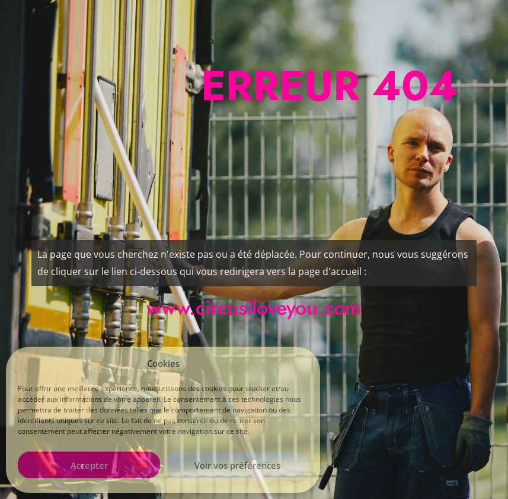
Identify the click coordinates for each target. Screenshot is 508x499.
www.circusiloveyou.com (253, 307)
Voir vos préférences (237, 465)
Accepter (89, 465)
